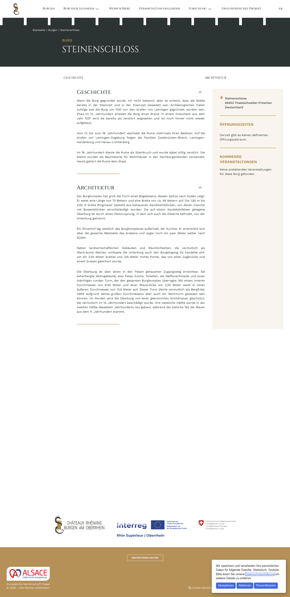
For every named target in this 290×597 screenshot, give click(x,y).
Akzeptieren (226, 585)
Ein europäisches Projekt (241, 8)
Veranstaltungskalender (159, 8)
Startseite (39, 30)
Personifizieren (266, 585)
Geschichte (73, 78)
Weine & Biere (119, 8)
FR (281, 9)
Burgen (49, 8)
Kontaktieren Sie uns (145, 557)
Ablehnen (245, 585)
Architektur (215, 78)
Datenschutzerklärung (260, 574)
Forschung (198, 8)
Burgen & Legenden (78, 8)
